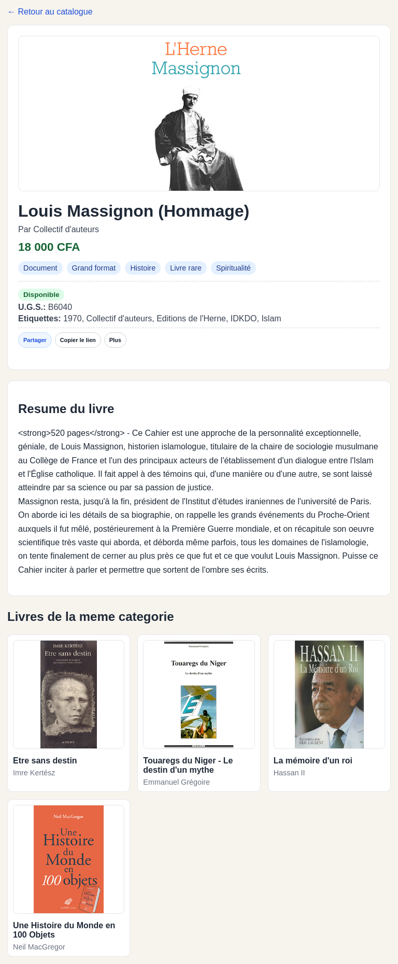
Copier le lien (78, 340)
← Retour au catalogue (50, 11)
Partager (35, 340)
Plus (115, 340)
